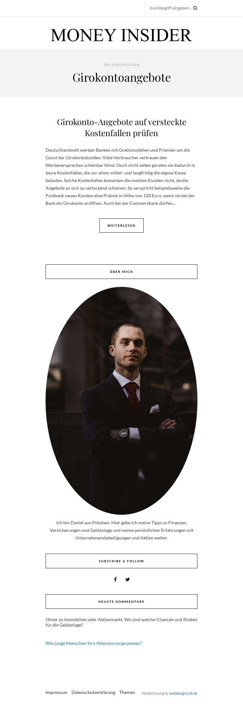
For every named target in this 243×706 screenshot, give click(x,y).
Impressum (56, 692)
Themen (127, 692)
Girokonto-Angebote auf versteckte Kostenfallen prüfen (121, 127)
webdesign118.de (183, 693)
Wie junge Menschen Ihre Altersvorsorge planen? (94, 643)
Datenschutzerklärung (93, 692)
